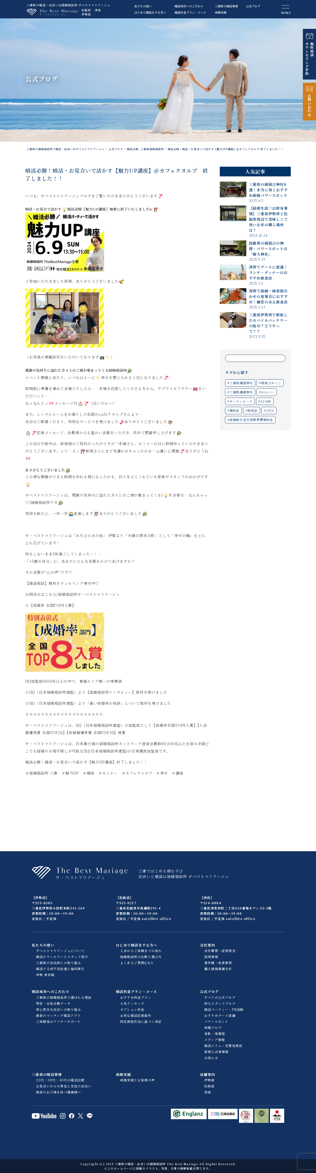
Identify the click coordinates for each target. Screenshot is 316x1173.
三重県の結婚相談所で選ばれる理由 (63, 997)
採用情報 (211, 956)
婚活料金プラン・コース (190, 12)
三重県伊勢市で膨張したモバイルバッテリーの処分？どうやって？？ (268, 323)
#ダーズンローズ (239, 401)
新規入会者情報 (216, 1051)
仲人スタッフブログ (220, 1003)
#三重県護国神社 (240, 383)
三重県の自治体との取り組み (58, 962)
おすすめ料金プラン (135, 997)
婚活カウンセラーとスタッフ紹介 (62, 956)
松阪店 (86, 10)
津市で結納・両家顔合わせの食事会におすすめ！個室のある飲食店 (268, 296)
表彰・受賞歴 (214, 1033)
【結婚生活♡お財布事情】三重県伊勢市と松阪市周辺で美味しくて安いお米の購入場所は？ (268, 219)
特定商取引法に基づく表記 (141, 1021)
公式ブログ (253, 6)
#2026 (269, 410)
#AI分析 (264, 401)
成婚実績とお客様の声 (137, 1080)
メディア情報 (214, 1039)
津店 (98, 10)
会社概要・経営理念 (220, 950)
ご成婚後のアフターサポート (58, 1021)
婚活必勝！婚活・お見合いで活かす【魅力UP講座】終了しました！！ (86, 762)
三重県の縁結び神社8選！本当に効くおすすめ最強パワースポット (268, 190)
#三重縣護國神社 (240, 392)
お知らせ (211, 1057)
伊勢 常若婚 (45, 974)
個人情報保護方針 (218, 968)
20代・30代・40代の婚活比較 (60, 1080)
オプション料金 (132, 1009)
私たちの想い (143, 6)
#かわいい (266, 392)
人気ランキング (132, 1003)
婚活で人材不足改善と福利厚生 (60, 968)
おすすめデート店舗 (220, 1015)
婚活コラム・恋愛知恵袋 (223, 1045)
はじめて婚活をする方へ (150, 12)
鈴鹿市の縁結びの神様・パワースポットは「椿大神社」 (268, 248)
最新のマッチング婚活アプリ (58, 1015)
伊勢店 (86, 14)
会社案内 (207, 945)
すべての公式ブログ (220, 997)
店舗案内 (207, 1074)
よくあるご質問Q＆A (136, 962)
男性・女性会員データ (53, 1003)
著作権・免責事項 (218, 962)
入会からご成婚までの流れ (141, 950)
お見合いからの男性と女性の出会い (63, 1086)
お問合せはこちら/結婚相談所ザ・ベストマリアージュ (72, 594)
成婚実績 (220, 12)
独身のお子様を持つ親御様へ (58, 1092)
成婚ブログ (213, 1027)
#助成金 (252, 410)
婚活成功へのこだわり (189, 6)
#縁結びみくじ (270, 383)
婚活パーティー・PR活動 (223, 1009)
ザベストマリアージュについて (60, 950)
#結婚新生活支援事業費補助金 (250, 419)
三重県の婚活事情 (226, 6)
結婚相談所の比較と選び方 (141, 956)
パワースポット (216, 1021)
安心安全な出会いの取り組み (58, 1009)
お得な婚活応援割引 (135, 1015)
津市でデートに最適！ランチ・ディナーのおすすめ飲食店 (268, 272)
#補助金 (233, 410)
